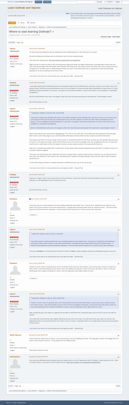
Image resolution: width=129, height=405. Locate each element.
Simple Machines (21, 402)
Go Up (11, 386)
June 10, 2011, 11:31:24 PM (38, 199)
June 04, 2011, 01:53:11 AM (36, 174)
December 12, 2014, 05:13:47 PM (38, 356)
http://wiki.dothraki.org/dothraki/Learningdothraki (64, 60)
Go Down (12, 42)
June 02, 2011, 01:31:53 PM (36, 82)
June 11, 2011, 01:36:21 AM (36, 229)
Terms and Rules (112, 402)
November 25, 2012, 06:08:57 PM (38, 335)
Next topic (116, 37)
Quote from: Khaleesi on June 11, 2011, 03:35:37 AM (48, 298)
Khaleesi (13, 199)
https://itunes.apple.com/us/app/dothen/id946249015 (83, 362)
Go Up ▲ (120, 402)
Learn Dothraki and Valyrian (24, 7)
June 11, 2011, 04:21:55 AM (36, 293)
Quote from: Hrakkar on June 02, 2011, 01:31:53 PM (48, 113)
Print (118, 42)
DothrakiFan (15, 357)
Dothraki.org (60, 133)
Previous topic (106, 37)
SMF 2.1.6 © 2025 (11, 402)
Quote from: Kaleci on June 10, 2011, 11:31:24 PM (47, 234)
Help (105, 402)
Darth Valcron (15, 335)
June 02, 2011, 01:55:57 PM (36, 108)
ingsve (12, 49)
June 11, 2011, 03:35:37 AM (36, 263)
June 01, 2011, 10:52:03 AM (36, 48)
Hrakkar (13, 83)
